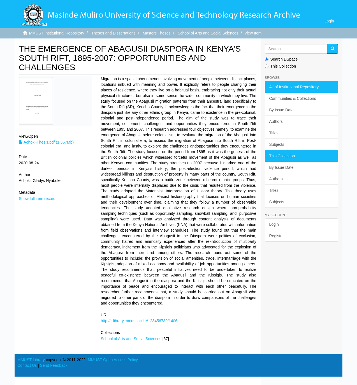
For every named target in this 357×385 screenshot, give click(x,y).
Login (274, 224)
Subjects (276, 144)
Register (276, 236)
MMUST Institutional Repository (56, 33)
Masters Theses (156, 33)
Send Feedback (54, 365)
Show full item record (37, 198)
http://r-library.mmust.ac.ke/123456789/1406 (139, 321)
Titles (274, 133)
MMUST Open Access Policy (113, 360)
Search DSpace (281, 59)
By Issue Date (281, 110)
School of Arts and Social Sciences (208, 33)
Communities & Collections (292, 98)
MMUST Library (31, 360)
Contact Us (27, 365)
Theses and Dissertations (113, 33)
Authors (276, 121)
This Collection (280, 66)
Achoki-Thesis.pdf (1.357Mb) (46, 142)
